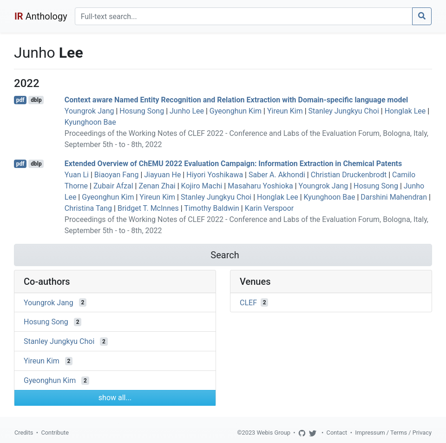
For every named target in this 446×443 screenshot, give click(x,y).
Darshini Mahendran (394, 197)
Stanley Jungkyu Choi (343, 111)
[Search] (244, 16)
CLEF (248, 302)
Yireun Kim (285, 111)
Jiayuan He (162, 174)
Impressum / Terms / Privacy (393, 432)
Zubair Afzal (113, 185)
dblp (36, 100)
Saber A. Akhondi (277, 174)
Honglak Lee (405, 111)
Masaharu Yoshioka (260, 185)
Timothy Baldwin (211, 208)
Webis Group (273, 432)
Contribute (55, 432)
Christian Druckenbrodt (349, 174)
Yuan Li (77, 174)
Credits (23, 432)
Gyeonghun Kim (236, 111)
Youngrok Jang (89, 111)
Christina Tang (88, 208)
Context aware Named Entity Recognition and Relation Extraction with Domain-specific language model (236, 99)
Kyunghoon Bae (90, 122)
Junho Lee (187, 111)
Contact (337, 432)
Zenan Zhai (156, 185)
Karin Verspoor (269, 208)
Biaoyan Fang (116, 174)
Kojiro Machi (202, 185)
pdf (20, 100)
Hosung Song (141, 111)
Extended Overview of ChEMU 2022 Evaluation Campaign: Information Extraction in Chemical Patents (233, 163)
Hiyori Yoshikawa (214, 174)
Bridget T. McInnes (148, 208)
